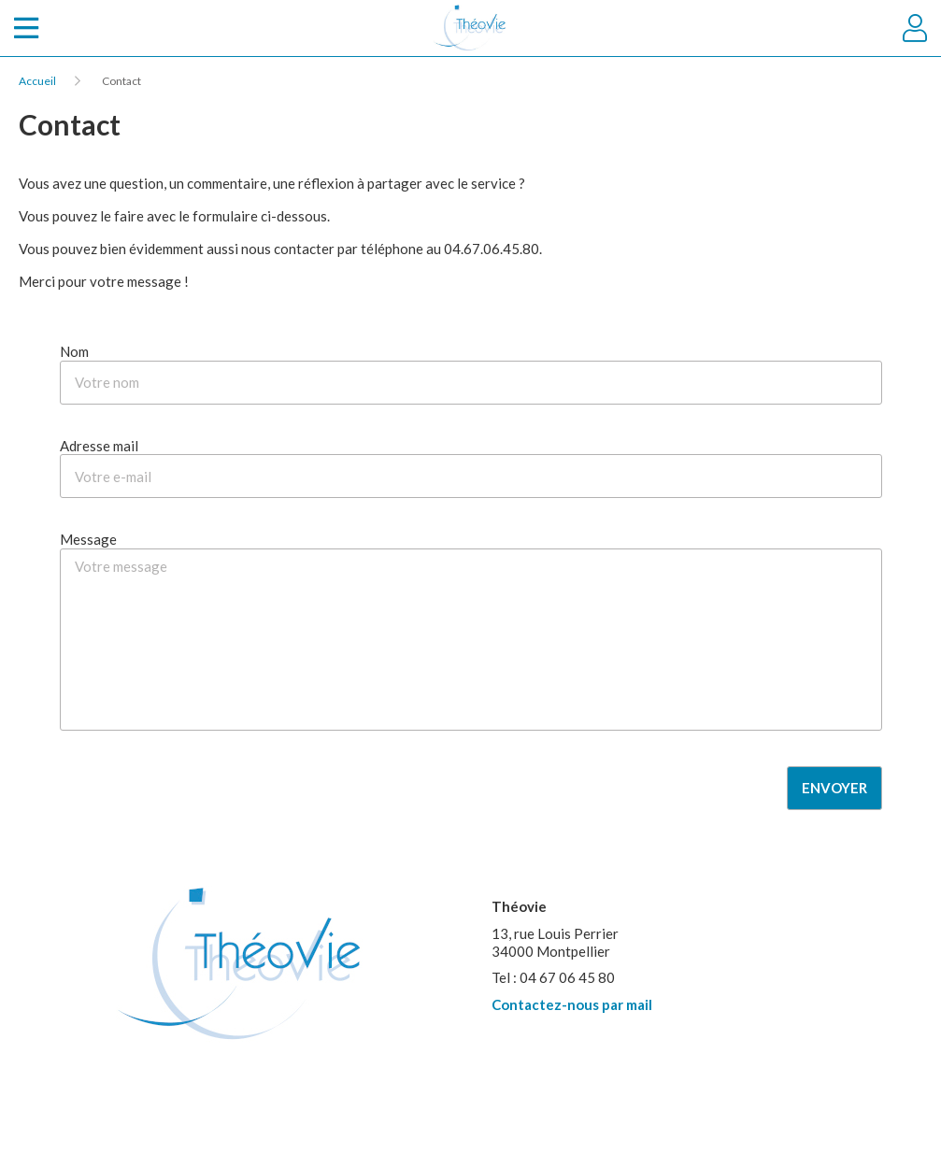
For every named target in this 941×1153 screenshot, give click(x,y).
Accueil (37, 81)
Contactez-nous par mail (572, 1004)
